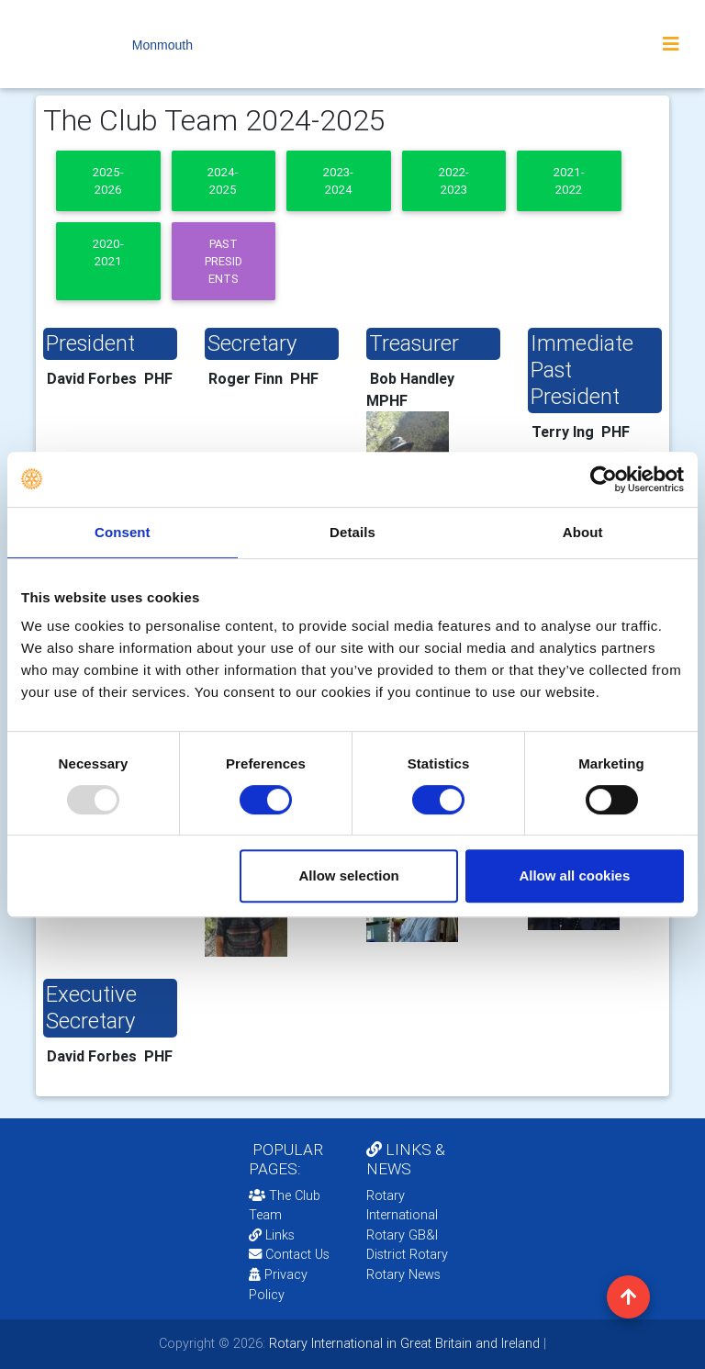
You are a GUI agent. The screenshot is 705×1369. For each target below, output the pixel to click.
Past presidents (223, 261)
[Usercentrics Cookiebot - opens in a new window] (603, 479)
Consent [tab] (123, 532)
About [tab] (583, 532)
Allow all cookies (574, 875)
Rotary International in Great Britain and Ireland (402, 1343)
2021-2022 (569, 180)
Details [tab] (352, 532)
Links (272, 1235)
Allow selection (349, 875)
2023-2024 (338, 180)
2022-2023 (454, 180)
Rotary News (403, 1274)
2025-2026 (108, 180)
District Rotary (407, 1254)
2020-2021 (108, 252)
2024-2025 (223, 180)
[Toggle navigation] (671, 44)
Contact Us (289, 1254)
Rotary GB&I (402, 1235)
